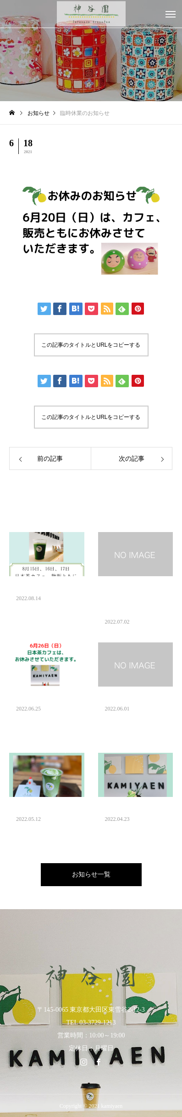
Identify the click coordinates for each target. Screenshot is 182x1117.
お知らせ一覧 (91, 874)
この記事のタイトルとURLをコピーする (90, 345)
